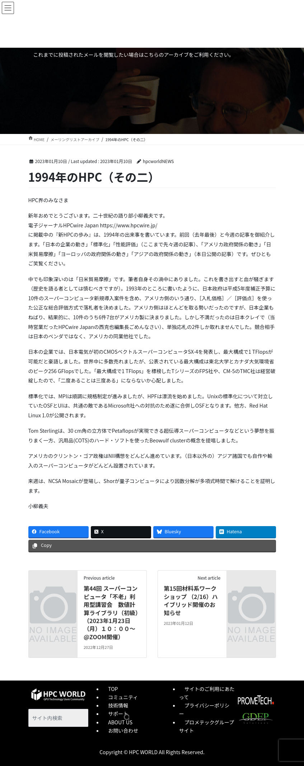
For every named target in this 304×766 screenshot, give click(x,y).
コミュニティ (123, 697)
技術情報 (118, 705)
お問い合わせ (123, 730)
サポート (118, 713)
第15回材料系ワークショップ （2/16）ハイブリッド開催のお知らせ (191, 600)
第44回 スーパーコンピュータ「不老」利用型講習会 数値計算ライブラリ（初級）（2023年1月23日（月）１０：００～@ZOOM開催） (111, 612)
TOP (113, 688)
